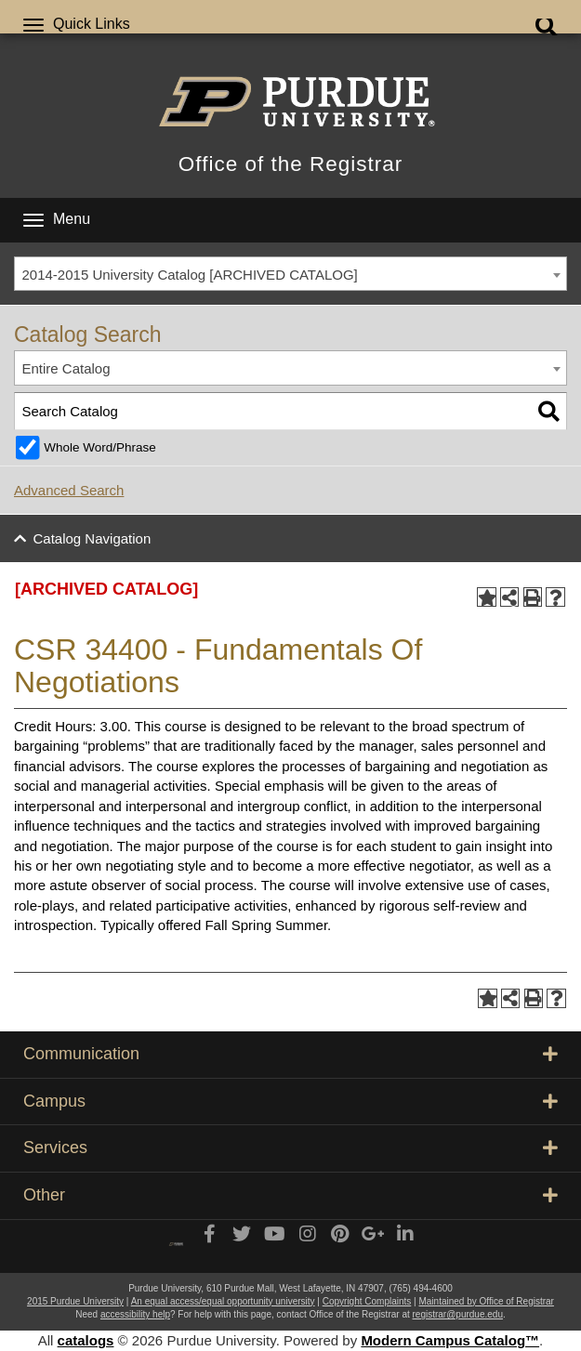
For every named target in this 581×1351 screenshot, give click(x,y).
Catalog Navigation (92, 538)
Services (290, 1147)
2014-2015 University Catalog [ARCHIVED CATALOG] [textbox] (190, 274)
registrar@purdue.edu (458, 1314)
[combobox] (290, 274)
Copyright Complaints (367, 1301)
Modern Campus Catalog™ (450, 1340)
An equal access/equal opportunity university (223, 1301)
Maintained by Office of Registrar (485, 1301)
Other (290, 1195)
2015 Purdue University (75, 1301)
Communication (290, 1053)
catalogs (86, 1340)
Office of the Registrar (290, 164)
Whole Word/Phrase (100, 447)
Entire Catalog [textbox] (66, 368)
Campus (290, 1101)
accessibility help (135, 1314)
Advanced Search (69, 490)
